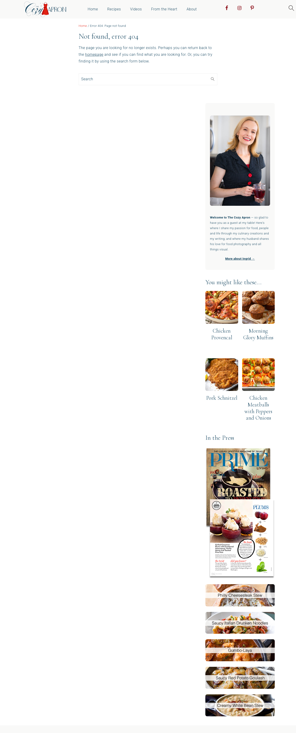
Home (93, 9)
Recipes (114, 9)
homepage (94, 54)
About (192, 9)
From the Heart (164, 9)
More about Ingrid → (240, 258)
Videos (136, 9)
